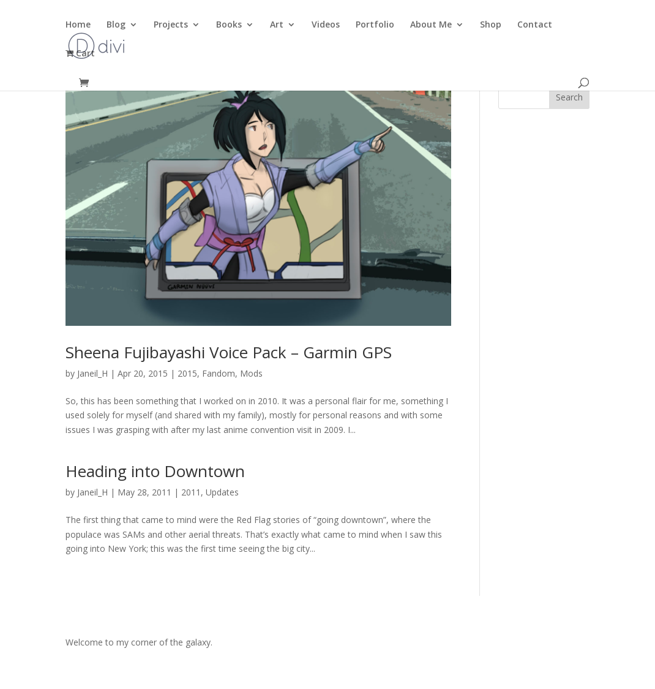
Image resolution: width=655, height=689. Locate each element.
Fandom (218, 373)
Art (276, 25)
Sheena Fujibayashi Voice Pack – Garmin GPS (229, 352)
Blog (116, 25)
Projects (171, 25)
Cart (80, 54)
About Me (431, 25)
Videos (326, 25)
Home (78, 25)
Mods (251, 373)
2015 (187, 373)
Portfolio (375, 25)
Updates (222, 492)
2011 (191, 492)
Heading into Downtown (155, 471)
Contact (534, 25)
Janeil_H (92, 373)
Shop (490, 25)
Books (229, 25)
